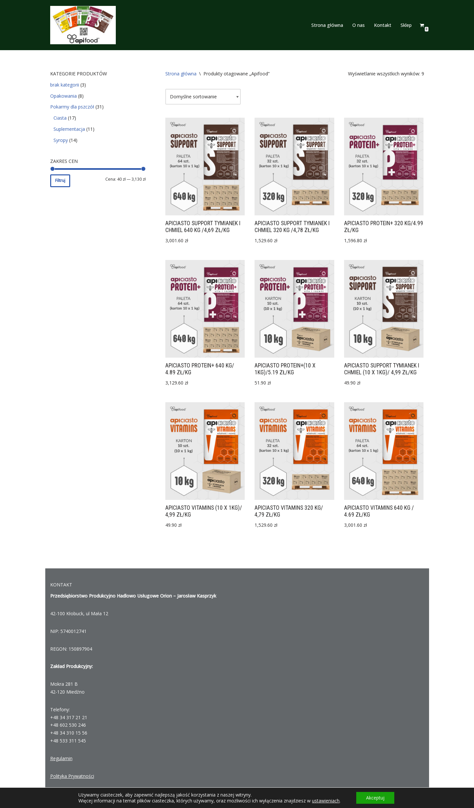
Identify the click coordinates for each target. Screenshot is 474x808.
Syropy (60, 140)
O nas (358, 25)
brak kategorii (64, 85)
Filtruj (60, 180)
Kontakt (382, 25)
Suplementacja (69, 129)
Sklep (406, 25)
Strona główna (327, 25)
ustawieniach (326, 801)
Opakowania (63, 96)
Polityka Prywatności (72, 776)
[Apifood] (83, 25)
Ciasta (60, 118)
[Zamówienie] (203, 97)
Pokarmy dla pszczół (72, 107)
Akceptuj (375, 798)
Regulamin (61, 758)
